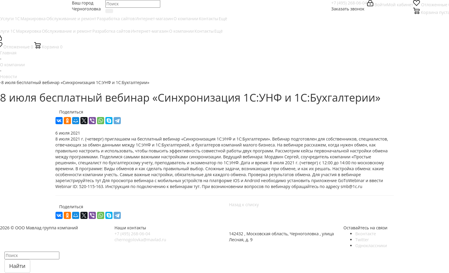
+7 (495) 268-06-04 (349, 3)
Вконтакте (365, 233)
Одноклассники (371, 245)
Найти (17, 265)
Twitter (362, 239)
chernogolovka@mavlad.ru (140, 239)
